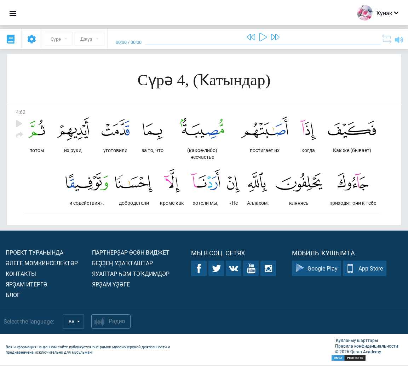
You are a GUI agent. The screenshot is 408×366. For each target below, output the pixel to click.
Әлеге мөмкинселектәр (42, 263)
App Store (364, 269)
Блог (13, 295)
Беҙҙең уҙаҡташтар (122, 263)
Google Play (316, 269)
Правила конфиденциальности (366, 346)
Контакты (21, 274)
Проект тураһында (34, 253)
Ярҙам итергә (26, 285)
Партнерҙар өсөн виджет (130, 253)
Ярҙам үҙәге (111, 285)
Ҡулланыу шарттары (356, 341)
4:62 (20, 112)
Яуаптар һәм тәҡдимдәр (130, 274)
